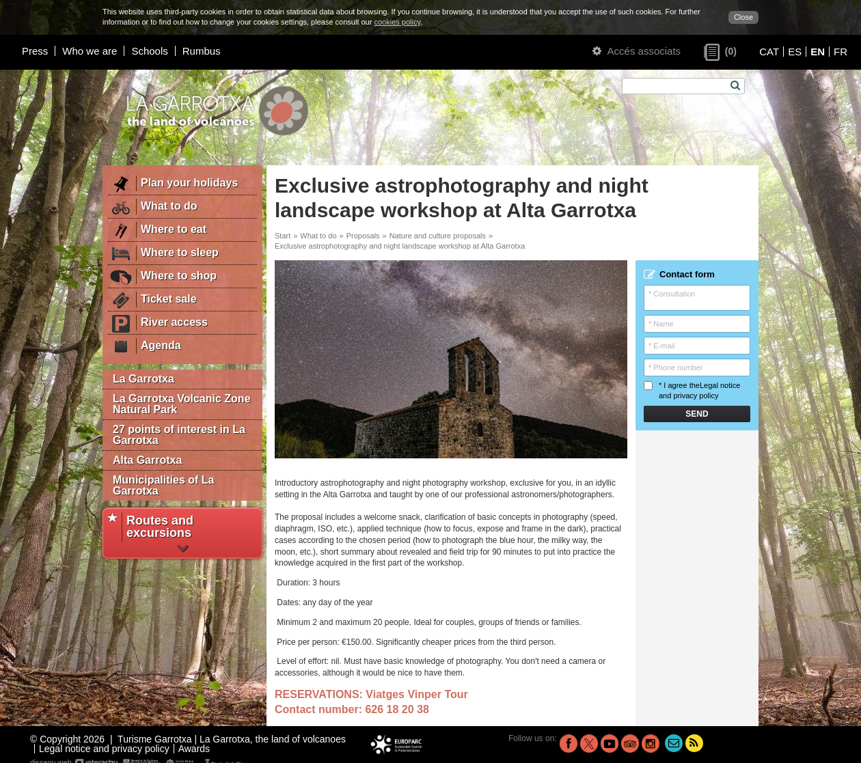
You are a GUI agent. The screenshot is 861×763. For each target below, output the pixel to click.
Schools (149, 51)
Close (743, 17)
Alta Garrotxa (147, 460)
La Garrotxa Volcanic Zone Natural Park (182, 404)
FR (840, 51)
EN (817, 51)
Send (696, 414)
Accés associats (636, 51)
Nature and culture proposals (438, 236)
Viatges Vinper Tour (416, 694)
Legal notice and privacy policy (104, 748)
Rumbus (201, 51)
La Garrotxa (143, 379)
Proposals (363, 236)
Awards (194, 748)
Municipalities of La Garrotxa (163, 485)
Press (35, 51)
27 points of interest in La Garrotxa (179, 435)
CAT (769, 51)
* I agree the (692, 390)
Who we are (89, 51)
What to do (318, 236)
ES (795, 51)
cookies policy (397, 22)
